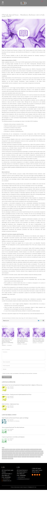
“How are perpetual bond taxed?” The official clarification (13, 427)
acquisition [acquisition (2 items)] (6, 449)
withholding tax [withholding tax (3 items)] (11, 458)
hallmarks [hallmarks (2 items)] (17, 451)
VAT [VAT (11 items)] (36, 456)
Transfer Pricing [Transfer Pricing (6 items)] (32, 456)
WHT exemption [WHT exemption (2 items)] (5, 458)
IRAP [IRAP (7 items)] (38, 451)
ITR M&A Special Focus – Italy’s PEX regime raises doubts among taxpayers (39, 340)
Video (11, 430)
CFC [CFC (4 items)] (21, 449)
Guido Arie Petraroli (6, 318)
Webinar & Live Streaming (14, 421)
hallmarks (30, 318)
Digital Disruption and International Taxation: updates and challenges (15, 418)
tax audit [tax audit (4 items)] (15, 456)
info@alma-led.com (7, 480)
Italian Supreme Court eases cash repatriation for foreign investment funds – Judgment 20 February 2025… (22, 385)
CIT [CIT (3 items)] (24, 449)
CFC (25, 318)
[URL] (23, 369)
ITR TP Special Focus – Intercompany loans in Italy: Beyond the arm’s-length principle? (22, 340)
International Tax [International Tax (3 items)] (28, 451)
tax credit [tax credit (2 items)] (19, 456)
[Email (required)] (23, 365)
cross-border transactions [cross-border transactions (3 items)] (34, 449)
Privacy (12, 487)
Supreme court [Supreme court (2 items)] (5, 456)
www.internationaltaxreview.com (37, 313)
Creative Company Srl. (24, 487)
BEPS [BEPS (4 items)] (14, 449)
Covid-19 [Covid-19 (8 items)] (28, 449)
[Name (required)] (23, 361)
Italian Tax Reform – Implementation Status (10, 404)
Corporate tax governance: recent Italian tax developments (13, 437)
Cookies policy (16, 487)
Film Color (34, 487)
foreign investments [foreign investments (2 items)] (11, 451)
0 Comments (35, 318)
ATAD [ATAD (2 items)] (10, 449)
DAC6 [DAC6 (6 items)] (40, 449)
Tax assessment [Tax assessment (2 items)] (10, 456)
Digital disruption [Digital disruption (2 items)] (5, 451)
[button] (3, 2)
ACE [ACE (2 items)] (3, 449)
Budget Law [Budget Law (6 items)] (18, 449)
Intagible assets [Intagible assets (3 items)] (22, 451)
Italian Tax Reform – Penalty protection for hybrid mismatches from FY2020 (16, 394)
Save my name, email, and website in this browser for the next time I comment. (20, 373)
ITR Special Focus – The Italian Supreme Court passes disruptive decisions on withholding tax (7, 341)
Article (20, 318)
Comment (11, 388)
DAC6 (27, 318)
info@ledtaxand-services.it (23, 479)
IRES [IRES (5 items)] (41, 451)
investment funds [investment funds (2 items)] (34, 451)
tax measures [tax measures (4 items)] (24, 456)
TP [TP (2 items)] (27, 456)
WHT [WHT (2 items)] (39, 456)
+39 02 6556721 (6, 479)
